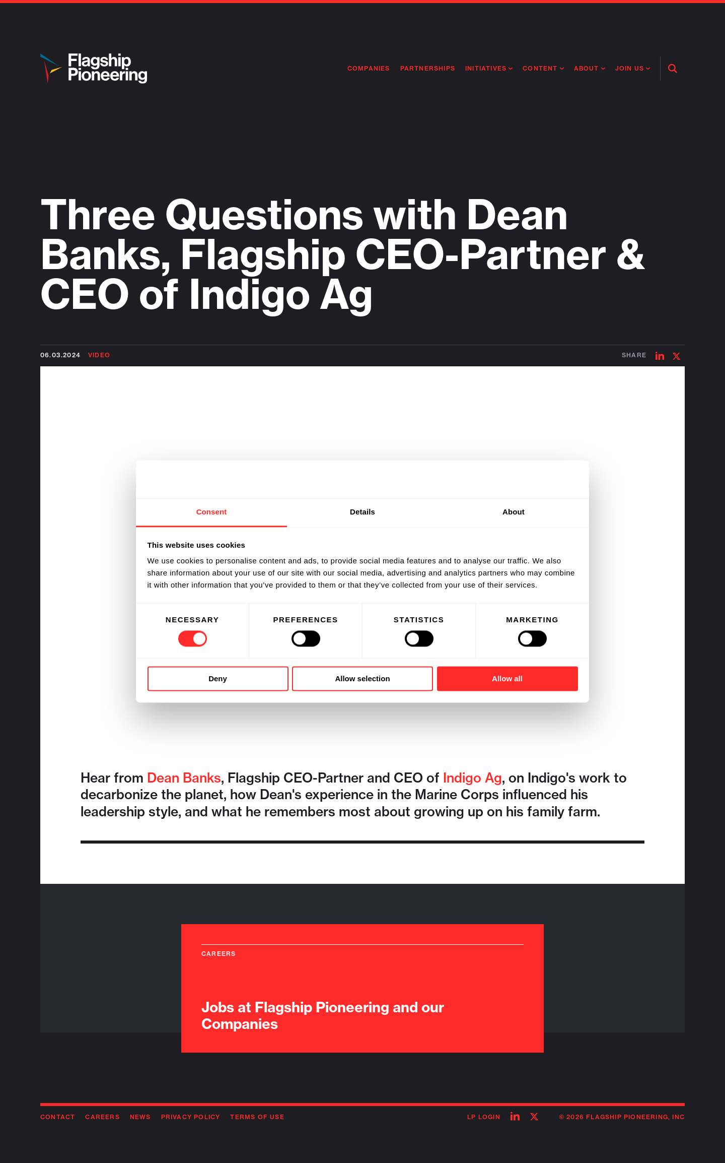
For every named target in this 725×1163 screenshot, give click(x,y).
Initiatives (485, 68)
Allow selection (362, 678)
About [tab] (513, 511)
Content (540, 68)
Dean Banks (184, 777)
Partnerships (427, 68)
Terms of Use (257, 1117)
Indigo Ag (472, 777)
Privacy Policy (191, 1117)
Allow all (507, 678)
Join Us (629, 68)
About (586, 68)
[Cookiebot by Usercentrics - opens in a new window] (534, 479)
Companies (368, 68)
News (140, 1117)
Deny (217, 678)
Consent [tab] (211, 511)
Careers (102, 1117)
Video (99, 355)
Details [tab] (362, 511)
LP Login (483, 1117)
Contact (57, 1117)
